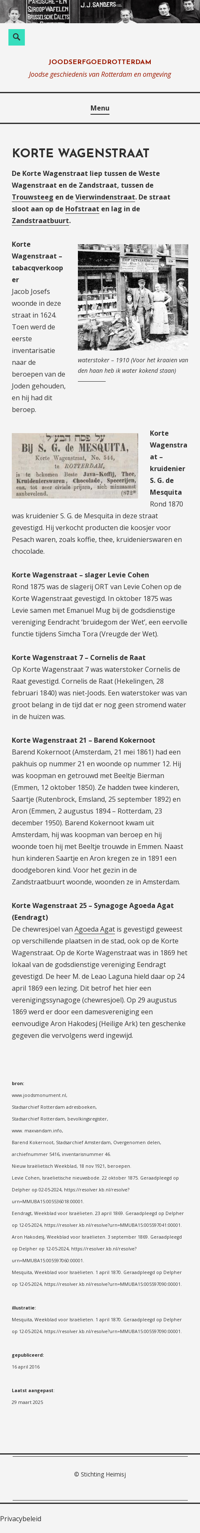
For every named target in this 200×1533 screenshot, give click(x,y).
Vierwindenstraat (105, 197)
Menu (100, 108)
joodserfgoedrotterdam (100, 62)
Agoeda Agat (95, 929)
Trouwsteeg (32, 197)
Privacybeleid (20, 1518)
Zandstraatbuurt (40, 220)
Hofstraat (82, 208)
